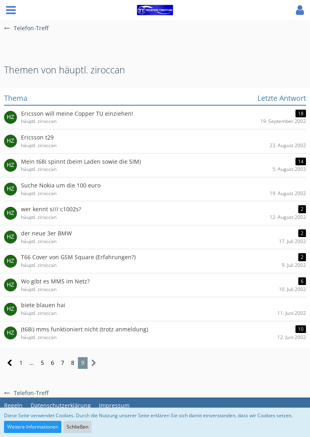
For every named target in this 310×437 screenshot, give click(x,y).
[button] (11, 10)
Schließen (77, 426)
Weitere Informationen (32, 426)
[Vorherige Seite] (10, 363)
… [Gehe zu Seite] (31, 362)
